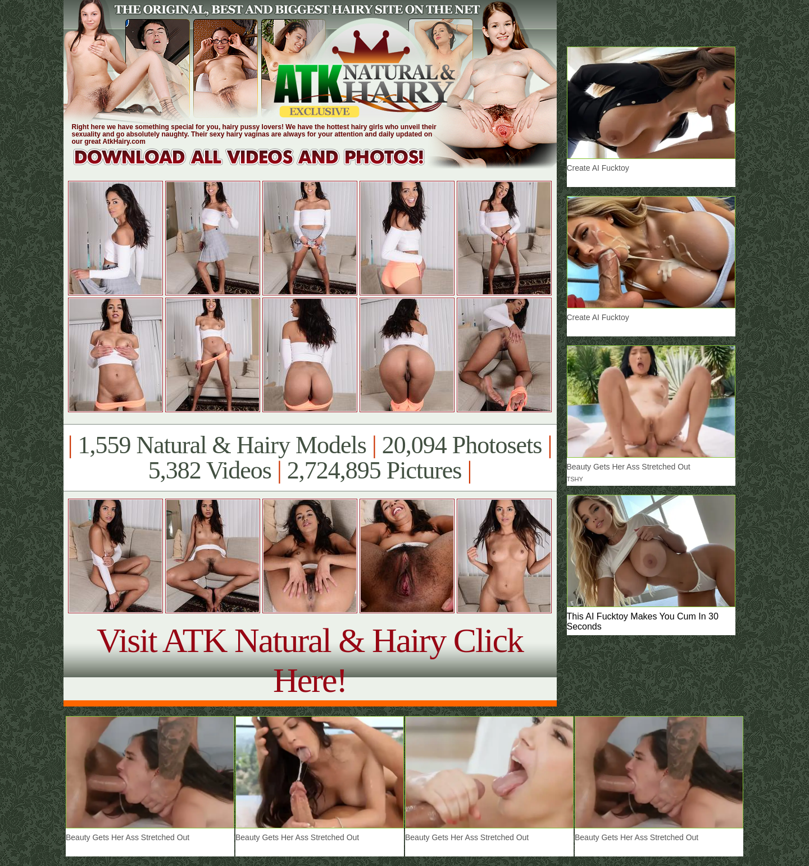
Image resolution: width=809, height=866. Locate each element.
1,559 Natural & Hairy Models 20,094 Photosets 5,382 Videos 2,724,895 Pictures (310, 457)
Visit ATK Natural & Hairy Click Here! (310, 660)
